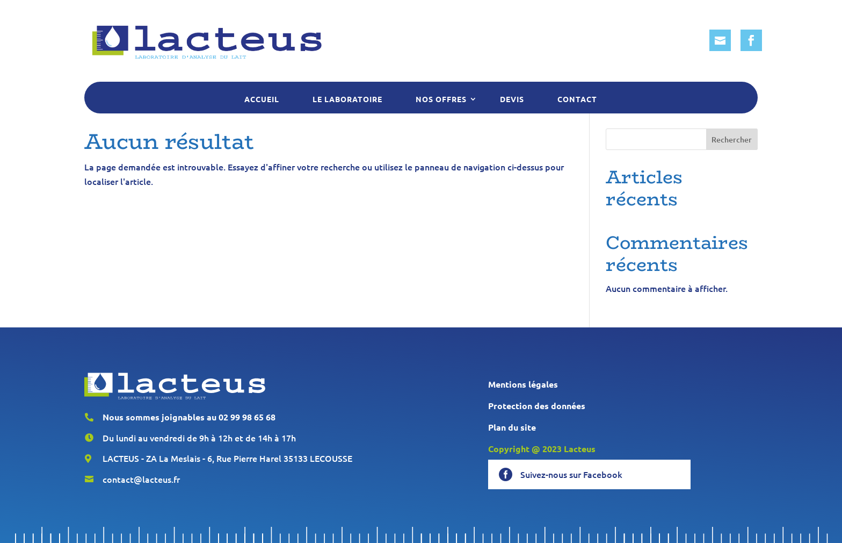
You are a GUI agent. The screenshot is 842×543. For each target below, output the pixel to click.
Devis (512, 99)
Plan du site (512, 427)
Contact (577, 99)
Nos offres (441, 99)
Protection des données (536, 405)
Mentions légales (523, 384)
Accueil (261, 99)
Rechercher (732, 139)
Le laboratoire (347, 99)
